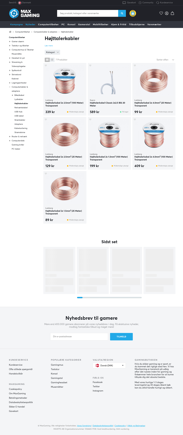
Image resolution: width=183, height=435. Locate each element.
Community (146, 2)
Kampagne (16, 24)
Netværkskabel (21, 108)
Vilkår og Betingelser (136, 426)
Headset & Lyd (18, 58)
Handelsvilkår (16, 374)
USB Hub (18, 112)
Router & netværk (19, 137)
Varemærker (154, 24)
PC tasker (16, 149)
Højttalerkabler (67, 32)
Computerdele (18, 141)
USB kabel (19, 116)
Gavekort (131, 3)
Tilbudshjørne (137, 24)
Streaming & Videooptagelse (18, 64)
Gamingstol (57, 378)
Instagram (98, 391)
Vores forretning (84, 426)
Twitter (96, 386)
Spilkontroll (16, 70)
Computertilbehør (48, 24)
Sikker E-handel (17, 407)
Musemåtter (57, 387)
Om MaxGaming (17, 393)
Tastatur (55, 369)
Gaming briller (18, 145)
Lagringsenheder (19, 83)
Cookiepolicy (15, 389)
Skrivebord (16, 75)
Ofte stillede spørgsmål (20, 369)
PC (63, 24)
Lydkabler (18, 99)
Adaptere (18, 124)
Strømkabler (19, 120)
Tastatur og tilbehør (20, 46)
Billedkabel (19, 95)
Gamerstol (84, 24)
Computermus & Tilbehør (23, 50)
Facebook (98, 382)
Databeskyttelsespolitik (21, 402)
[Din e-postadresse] (79, 336)
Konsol (71, 24)
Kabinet (15, 79)
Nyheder (30, 24)
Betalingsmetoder (18, 398)
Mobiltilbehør (100, 24)
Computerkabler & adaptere (45, 32)
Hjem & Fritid (118, 24)
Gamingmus (57, 365)
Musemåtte (17, 54)
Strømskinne (19, 132)
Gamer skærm (18, 42)
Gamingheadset (59, 382)
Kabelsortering (20, 128)
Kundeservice (166, 3)
